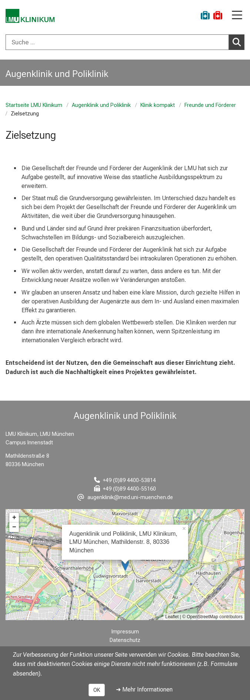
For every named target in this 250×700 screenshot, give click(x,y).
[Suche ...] (117, 42)
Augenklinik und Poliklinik (101, 105)
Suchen (238, 42)
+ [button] (14, 517)
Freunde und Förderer (210, 105)
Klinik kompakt (157, 105)
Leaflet (172, 616)
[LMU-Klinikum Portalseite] (31, 16)
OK (96, 690)
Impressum (125, 632)
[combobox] (125, 42)
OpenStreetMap (202, 616)
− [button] (14, 527)
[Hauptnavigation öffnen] (237, 16)
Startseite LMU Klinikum (34, 105)
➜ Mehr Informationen (144, 689)
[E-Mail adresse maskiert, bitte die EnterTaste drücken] (125, 497)
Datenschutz (125, 640)
